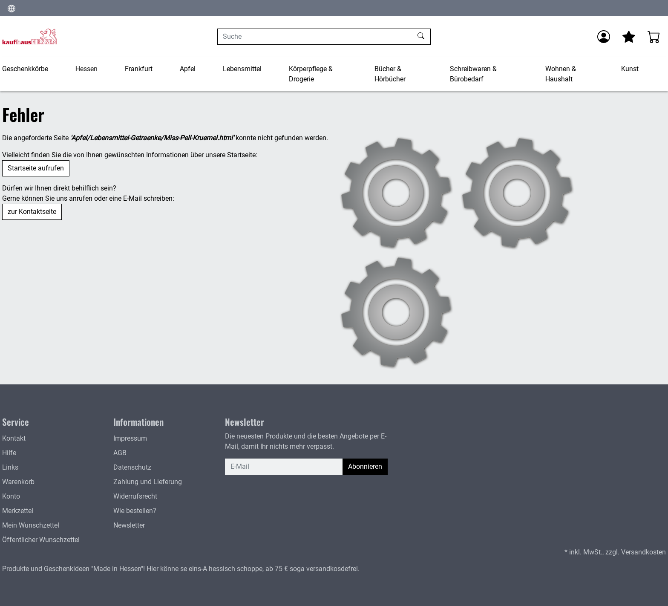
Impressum (130, 438)
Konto (11, 496)
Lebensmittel (242, 69)
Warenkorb (18, 482)
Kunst (630, 69)
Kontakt (14, 438)
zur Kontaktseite (32, 212)
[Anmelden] (604, 36)
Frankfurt (139, 69)
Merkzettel (17, 511)
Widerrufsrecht (135, 496)
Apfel (188, 69)
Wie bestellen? (134, 511)
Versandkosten (643, 552)
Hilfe (9, 453)
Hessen (86, 69)
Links (10, 467)
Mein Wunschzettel (30, 525)
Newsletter (129, 525)
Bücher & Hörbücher (389, 74)
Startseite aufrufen (36, 168)
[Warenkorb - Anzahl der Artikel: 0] (654, 36)
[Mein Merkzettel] (629, 36)
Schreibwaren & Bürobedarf (473, 74)
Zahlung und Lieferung (147, 482)
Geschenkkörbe (25, 69)
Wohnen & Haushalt (560, 74)
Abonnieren (365, 466)
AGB (120, 453)
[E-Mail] (284, 467)
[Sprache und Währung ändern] (11, 8)
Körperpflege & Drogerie (311, 74)
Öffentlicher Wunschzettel (41, 540)
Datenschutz (132, 467)
